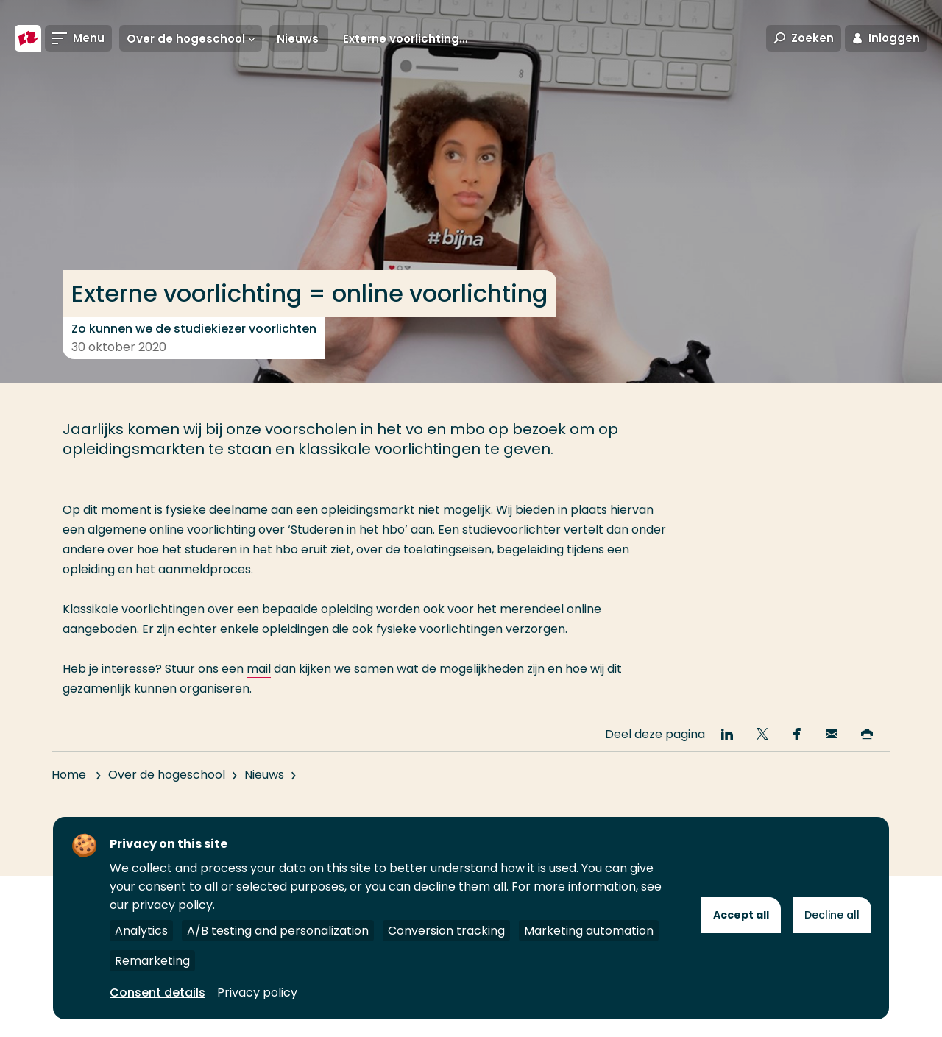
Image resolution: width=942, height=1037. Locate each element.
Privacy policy (257, 992)
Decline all (832, 914)
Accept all (741, 914)
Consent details (157, 992)
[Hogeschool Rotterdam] (28, 38)
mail (259, 668)
